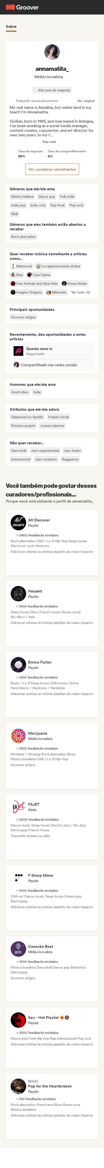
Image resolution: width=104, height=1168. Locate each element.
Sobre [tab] (11, 26)
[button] (81, 292)
